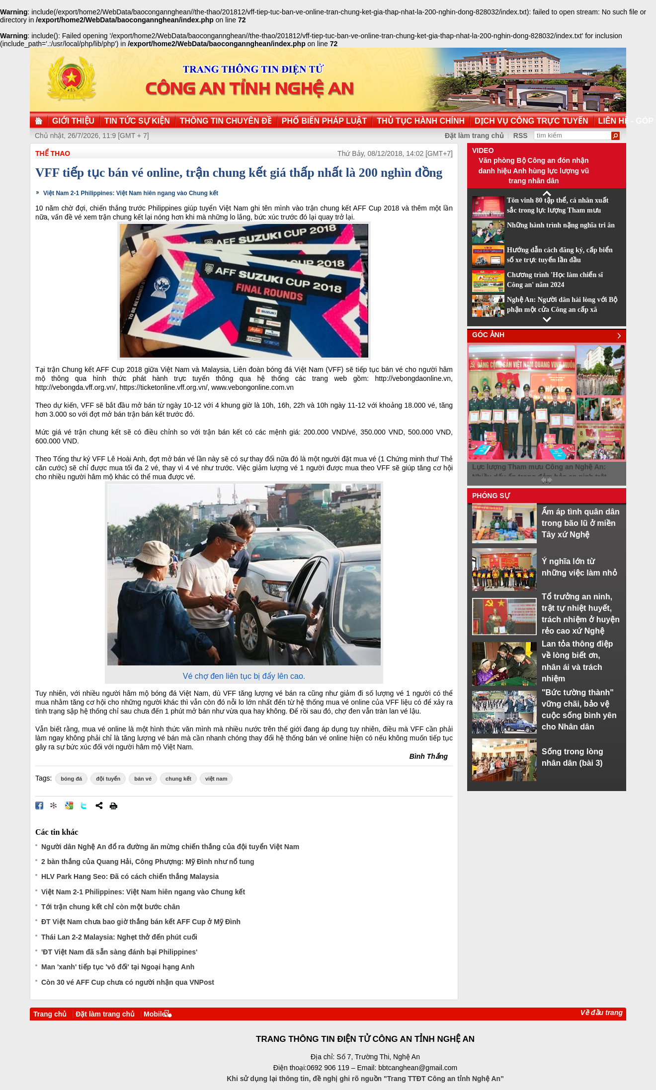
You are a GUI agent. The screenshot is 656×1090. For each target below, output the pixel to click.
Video (483, 150)
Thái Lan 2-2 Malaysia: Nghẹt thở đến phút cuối (119, 937)
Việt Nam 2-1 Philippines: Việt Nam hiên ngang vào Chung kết (130, 193)
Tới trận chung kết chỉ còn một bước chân (110, 907)
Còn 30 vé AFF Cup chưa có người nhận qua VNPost (127, 982)
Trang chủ (50, 1014)
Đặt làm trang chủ (105, 1014)
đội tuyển (108, 779)
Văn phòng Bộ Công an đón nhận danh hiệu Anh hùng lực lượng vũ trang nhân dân (534, 170)
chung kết (178, 779)
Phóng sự (491, 496)
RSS (520, 136)
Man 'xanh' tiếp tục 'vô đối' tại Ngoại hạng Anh (117, 967)
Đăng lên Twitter (84, 805)
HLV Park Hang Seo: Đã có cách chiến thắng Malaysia (130, 876)
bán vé (143, 779)
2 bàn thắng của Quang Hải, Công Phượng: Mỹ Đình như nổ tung (147, 862)
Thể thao (52, 153)
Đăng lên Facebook (39, 805)
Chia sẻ (99, 805)
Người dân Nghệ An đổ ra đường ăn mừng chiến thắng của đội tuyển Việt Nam (170, 847)
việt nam (216, 779)
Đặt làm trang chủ (474, 136)
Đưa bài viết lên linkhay (54, 805)
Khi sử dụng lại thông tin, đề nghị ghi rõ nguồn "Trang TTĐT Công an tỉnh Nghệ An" (365, 1079)
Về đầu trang (601, 1013)
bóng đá (71, 779)
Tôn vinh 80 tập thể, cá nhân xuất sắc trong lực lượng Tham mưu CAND (558, 210)
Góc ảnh (488, 335)
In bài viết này (113, 805)
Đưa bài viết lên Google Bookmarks (69, 805)
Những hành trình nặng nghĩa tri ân (561, 225)
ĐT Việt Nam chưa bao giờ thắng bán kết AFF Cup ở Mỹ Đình (141, 922)
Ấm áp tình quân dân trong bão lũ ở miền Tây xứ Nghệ (581, 523)
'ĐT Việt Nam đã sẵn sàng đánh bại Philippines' (119, 952)
